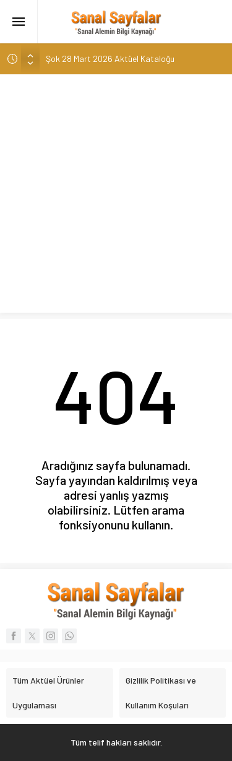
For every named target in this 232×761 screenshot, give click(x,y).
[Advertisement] (116, 196)
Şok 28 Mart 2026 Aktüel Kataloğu (110, 58)
